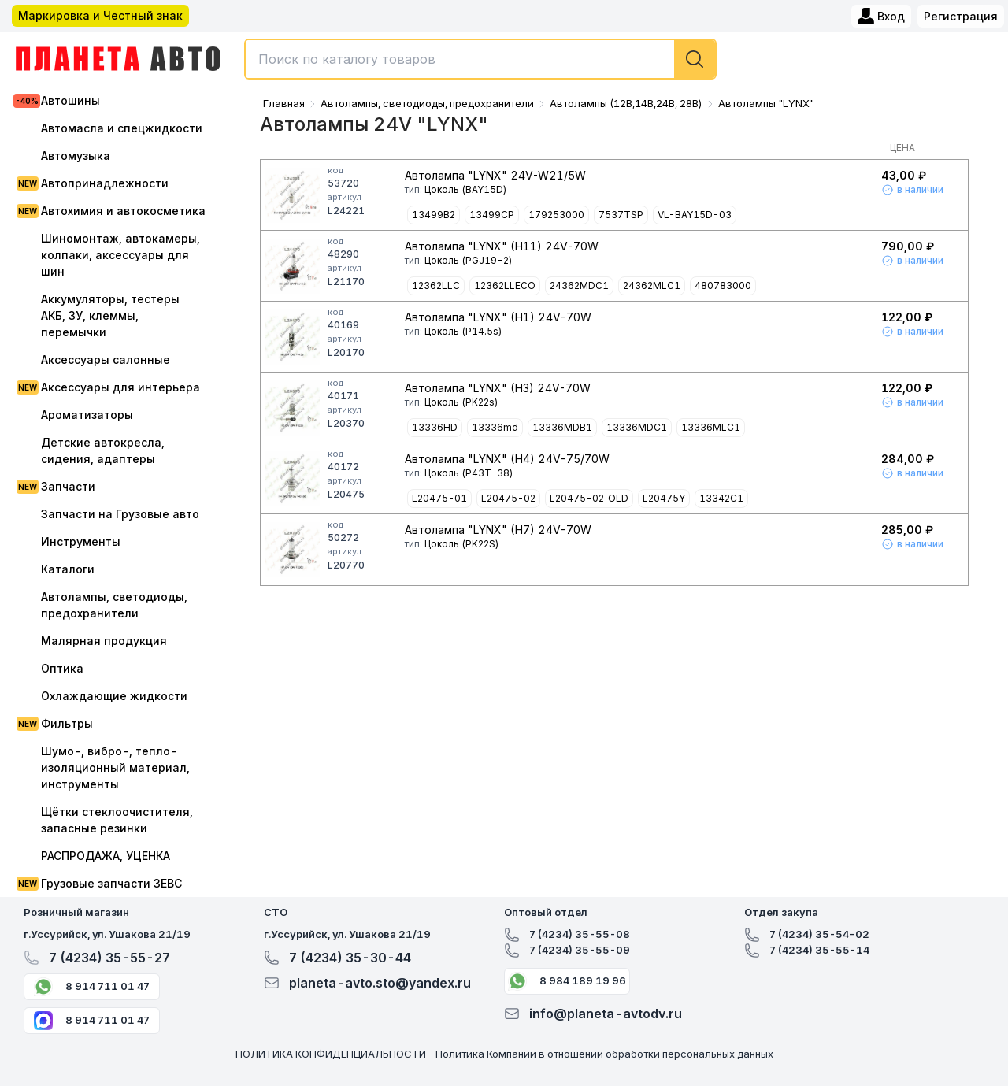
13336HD (435, 427)
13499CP (491, 215)
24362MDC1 (579, 285)
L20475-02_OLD (589, 498)
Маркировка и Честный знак (100, 15)
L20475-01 (439, 498)
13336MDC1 (636, 427)
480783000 (723, 285)
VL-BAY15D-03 (695, 215)
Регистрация (961, 16)
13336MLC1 (710, 427)
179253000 (556, 215)
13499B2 (433, 215)
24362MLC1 (651, 285)
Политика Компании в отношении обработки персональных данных (604, 1053)
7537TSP (620, 215)
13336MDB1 (562, 427)
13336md (495, 427)
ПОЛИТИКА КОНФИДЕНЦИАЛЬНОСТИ (330, 1053)
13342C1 (721, 498)
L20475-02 (508, 498)
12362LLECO (505, 285)
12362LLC (436, 285)
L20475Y (664, 498)
